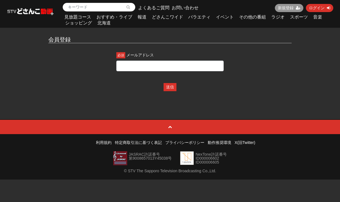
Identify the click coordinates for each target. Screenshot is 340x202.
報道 (142, 17)
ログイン (319, 8)
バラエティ (199, 17)
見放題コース (77, 17)
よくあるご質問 (153, 7)
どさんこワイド (167, 17)
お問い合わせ (185, 7)
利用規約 (104, 142)
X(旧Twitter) (245, 142)
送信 (170, 87)
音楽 (317, 17)
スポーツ (299, 17)
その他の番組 (252, 17)
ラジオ (278, 17)
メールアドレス (140, 55)
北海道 (104, 22)
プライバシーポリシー (184, 142)
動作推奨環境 (219, 142)
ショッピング (78, 22)
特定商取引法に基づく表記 (138, 142)
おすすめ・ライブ (114, 17)
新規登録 (289, 8)
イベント (225, 17)
